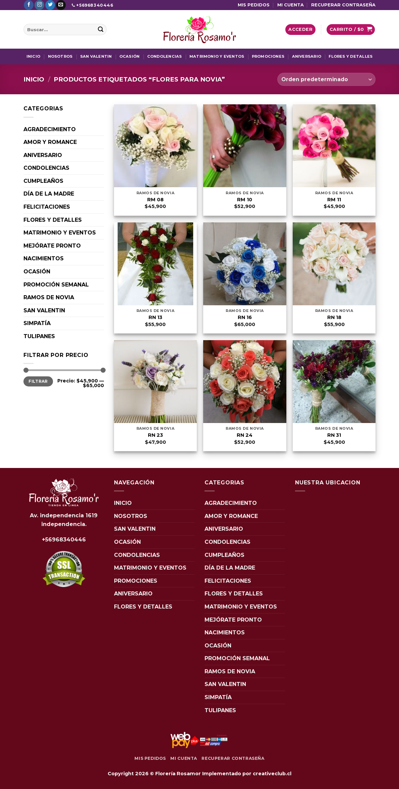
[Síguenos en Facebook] (29, 5)
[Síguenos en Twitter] (50, 5)
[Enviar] (100, 29)
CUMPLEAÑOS (43, 181)
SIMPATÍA (37, 323)
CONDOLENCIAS (164, 56)
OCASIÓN (129, 56)
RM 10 (244, 200)
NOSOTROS (60, 56)
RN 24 (244, 435)
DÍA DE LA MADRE (48, 194)
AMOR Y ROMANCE (50, 142)
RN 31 (334, 435)
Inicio (33, 79)
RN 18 (334, 317)
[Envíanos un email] (61, 5)
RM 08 (155, 200)
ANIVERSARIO (306, 56)
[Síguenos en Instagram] (39, 5)
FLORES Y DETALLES (351, 56)
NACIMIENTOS (43, 258)
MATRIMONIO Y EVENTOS (216, 56)
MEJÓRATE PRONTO (52, 246)
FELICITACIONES (46, 207)
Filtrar (38, 381)
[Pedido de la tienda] (326, 79)
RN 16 (245, 317)
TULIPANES (39, 336)
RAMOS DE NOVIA (48, 297)
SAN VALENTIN (96, 56)
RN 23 (155, 435)
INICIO (33, 56)
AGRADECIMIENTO (49, 129)
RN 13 (155, 317)
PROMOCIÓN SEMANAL (56, 284)
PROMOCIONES (268, 56)
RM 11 (334, 200)
